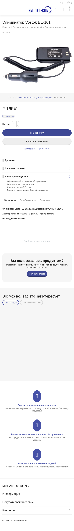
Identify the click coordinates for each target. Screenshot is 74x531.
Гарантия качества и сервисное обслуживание (37, 434)
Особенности (28, 200)
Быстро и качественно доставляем (37, 405)
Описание (10, 200)
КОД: (56, 97)
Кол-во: (6, 124)
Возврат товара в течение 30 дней (37, 463)
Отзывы (45, 200)
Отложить (30, 149)
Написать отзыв (27, 98)
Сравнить (44, 148)
